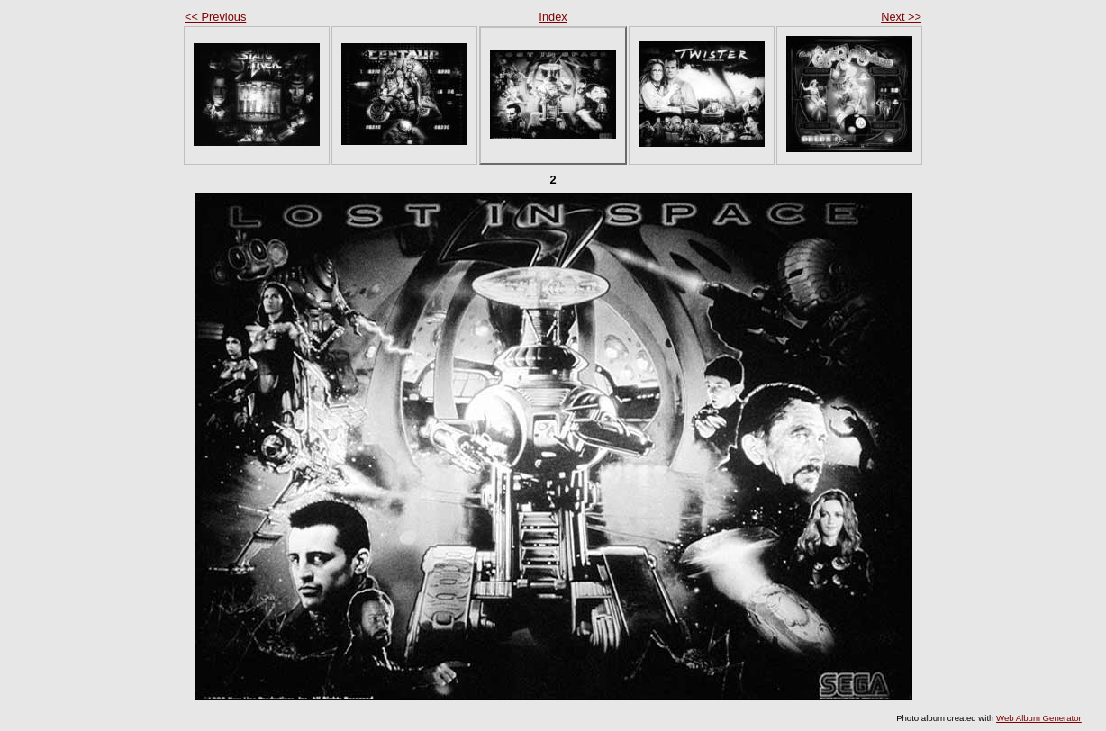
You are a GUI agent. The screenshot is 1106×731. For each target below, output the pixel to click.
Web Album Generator (1039, 718)
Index (553, 16)
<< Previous (215, 16)
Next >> (901, 16)
